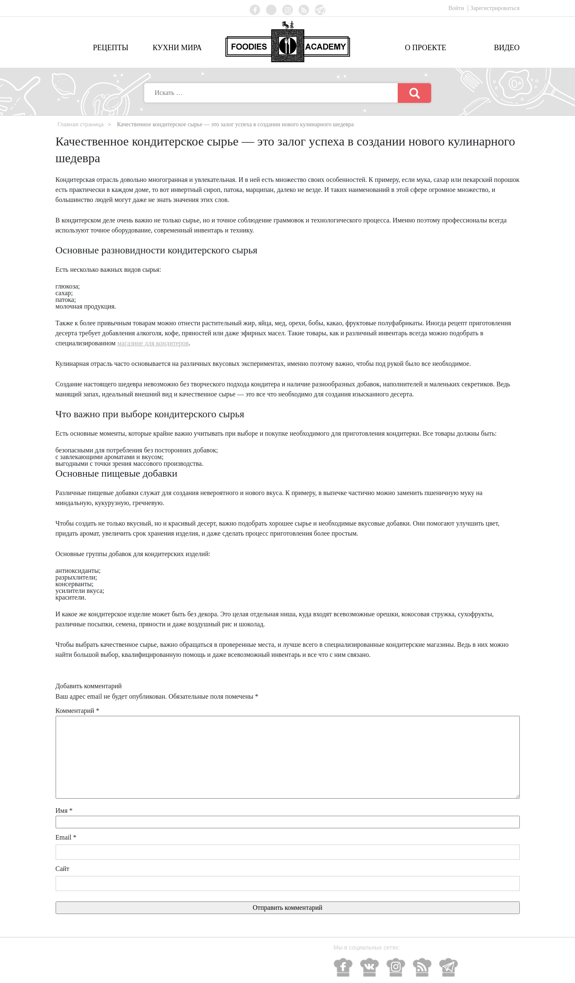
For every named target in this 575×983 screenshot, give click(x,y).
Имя (64, 810)
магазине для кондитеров (153, 343)
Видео (506, 47)
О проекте (425, 47)
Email (66, 837)
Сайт (62, 868)
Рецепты (110, 47)
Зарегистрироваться (494, 8)
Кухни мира (177, 47)
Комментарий (78, 710)
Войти (456, 8)
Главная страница (82, 124)
